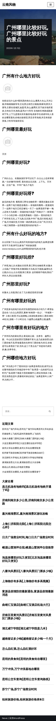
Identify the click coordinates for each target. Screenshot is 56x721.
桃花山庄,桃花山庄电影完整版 (16, 467)
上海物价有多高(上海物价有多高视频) (26, 581)
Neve (4, 718)
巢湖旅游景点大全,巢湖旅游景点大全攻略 (21, 462)
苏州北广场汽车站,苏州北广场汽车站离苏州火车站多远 (27, 429)
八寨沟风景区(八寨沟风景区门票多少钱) (27, 571)
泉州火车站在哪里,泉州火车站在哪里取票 (21, 448)
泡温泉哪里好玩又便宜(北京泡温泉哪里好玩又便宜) (26, 559)
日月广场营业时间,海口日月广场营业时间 (28, 537)
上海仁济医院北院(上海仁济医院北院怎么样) (26, 525)
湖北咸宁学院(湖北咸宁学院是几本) (24, 628)
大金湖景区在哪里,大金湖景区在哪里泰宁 (21, 471)
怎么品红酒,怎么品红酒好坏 (19, 649)
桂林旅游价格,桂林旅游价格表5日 (23, 699)
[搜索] (24, 411)
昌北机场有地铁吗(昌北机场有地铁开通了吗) (26, 488)
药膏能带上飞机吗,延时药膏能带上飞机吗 (21, 433)
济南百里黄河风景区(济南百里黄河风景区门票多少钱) (26, 616)
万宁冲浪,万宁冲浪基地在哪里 (21, 669)
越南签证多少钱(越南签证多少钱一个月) (27, 639)
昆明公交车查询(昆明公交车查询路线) (26, 679)
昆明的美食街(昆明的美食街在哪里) (24, 659)
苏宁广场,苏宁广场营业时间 (19, 689)
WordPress (19, 718)
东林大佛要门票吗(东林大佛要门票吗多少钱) (23, 438)
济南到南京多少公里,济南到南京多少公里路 (28, 502)
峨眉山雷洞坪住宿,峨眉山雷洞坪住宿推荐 (28, 547)
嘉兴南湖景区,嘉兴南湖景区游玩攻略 (25, 514)
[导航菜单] (50, 4)
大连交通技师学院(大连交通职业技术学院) (22, 443)
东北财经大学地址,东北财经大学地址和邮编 (22, 457)
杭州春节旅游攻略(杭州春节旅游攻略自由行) (23, 452)
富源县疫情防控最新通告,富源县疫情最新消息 (28, 593)
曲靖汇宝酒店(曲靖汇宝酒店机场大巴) (26, 605)
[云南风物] (9, 4)
